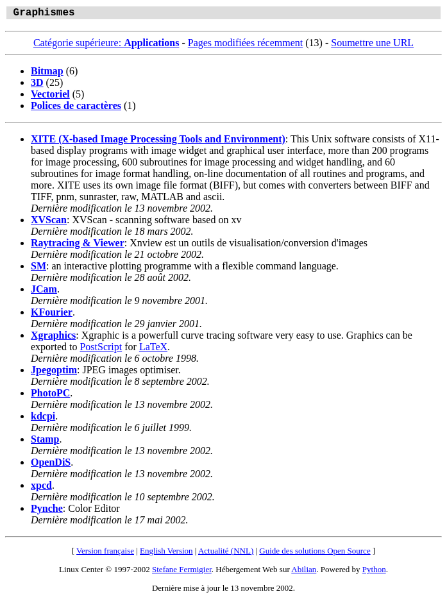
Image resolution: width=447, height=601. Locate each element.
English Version (166, 553)
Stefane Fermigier (182, 572)
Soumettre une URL (372, 45)
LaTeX (153, 349)
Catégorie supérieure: (106, 45)
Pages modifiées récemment (245, 45)
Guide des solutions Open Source (314, 553)
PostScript (101, 349)
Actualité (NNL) (225, 553)
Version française (105, 553)
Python (374, 572)
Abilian (303, 572)
